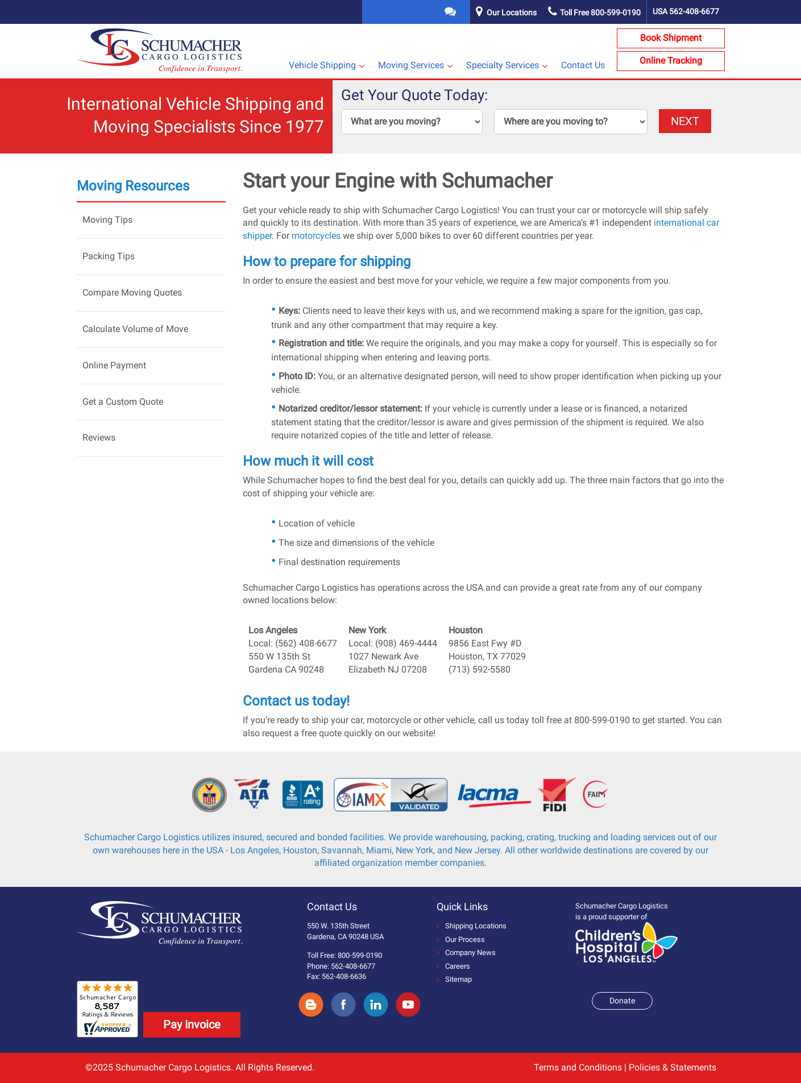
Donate (622, 1000)
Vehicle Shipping (322, 65)
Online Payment (114, 365)
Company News (466, 952)
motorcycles (316, 235)
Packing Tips (108, 256)
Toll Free (594, 12)
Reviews (98, 437)
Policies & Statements (672, 1067)
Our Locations (512, 12)
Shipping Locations (472, 926)
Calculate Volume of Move (135, 328)
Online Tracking (671, 60)
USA (686, 11)
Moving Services (411, 65)
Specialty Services (502, 65)
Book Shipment (671, 37)
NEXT (685, 121)
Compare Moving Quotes (132, 292)
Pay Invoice (192, 1024)
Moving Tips (107, 219)
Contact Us (583, 65)
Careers (453, 966)
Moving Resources (133, 186)
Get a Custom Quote (122, 401)
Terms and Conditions (578, 1067)
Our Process (461, 939)
